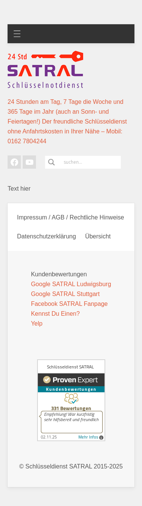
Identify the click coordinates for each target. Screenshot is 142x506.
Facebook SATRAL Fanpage (69, 304)
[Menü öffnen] (17, 33)
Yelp (37, 323)
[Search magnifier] (51, 162)
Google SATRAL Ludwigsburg (71, 284)
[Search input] (91, 162)
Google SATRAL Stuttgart (65, 294)
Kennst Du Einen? (55, 313)
